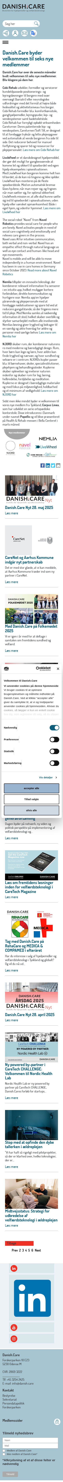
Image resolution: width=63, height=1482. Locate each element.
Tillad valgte (31, 799)
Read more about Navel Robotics (30, 272)
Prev (15, 1250)
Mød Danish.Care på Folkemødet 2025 (31, 628)
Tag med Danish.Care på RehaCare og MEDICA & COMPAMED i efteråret (24, 946)
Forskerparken (12, 1407)
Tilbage (11, 1243)
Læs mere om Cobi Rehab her (41, 150)
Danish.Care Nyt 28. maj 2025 (29, 507)
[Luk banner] (58, 669)
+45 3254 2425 (15, 1379)
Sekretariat (10, 1399)
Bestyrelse (9, 1395)
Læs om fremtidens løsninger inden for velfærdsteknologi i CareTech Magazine (29, 887)
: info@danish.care (22, 1383)
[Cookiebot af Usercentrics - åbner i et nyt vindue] (38, 669)
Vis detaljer (46, 777)
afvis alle (31, 810)
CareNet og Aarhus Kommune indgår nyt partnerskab (29, 559)
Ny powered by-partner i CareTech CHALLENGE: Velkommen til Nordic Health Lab (28, 1071)
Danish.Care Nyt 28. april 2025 (29, 1014)
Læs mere (11, 513)
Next (38, 1250)
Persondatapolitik (13, 1403)
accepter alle (31, 788)
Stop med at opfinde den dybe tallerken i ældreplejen (29, 1144)
